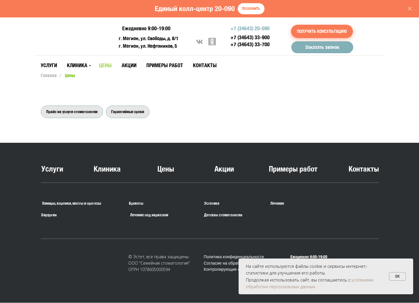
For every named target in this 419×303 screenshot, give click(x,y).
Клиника (77, 65)
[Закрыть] (409, 9)
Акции (129, 65)
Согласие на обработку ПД (229, 263)
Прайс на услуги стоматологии (71, 111)
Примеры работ (164, 65)
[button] (322, 31)
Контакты (205, 65)
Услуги (49, 65)
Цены (105, 65)
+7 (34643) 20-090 (250, 28)
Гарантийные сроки (127, 111)
